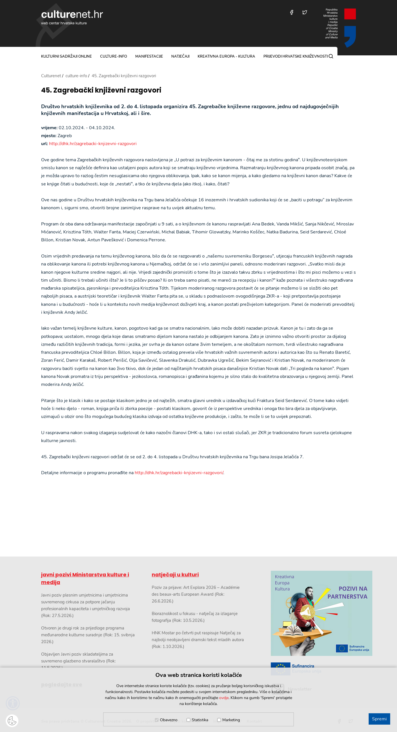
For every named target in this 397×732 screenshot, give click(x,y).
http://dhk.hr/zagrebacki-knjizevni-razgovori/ (179, 473)
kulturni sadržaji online (66, 56)
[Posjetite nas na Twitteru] (304, 12)
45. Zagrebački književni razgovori (101, 90)
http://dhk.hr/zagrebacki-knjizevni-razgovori (93, 144)
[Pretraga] (331, 56)
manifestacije (149, 56)
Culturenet (51, 76)
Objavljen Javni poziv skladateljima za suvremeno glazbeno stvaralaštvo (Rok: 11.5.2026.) (78, 661)
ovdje (224, 697)
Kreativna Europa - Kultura (226, 56)
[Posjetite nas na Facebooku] (291, 12)
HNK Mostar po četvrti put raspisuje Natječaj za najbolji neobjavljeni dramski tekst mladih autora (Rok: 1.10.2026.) (198, 639)
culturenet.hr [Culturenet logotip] (72, 17)
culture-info (113, 56)
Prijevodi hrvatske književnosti (295, 56)
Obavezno (169, 720)
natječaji (180, 56)
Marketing (231, 720)
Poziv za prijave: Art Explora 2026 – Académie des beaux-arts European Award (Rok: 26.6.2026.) (196, 594)
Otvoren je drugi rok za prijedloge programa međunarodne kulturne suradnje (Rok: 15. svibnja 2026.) (88, 635)
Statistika (200, 720)
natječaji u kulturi (175, 574)
